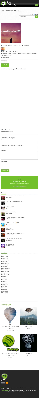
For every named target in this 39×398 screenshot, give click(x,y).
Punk (4, 283)
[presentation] (11, 165)
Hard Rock (5, 271)
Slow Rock (9, 228)
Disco (4, 266)
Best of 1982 (28, 326)
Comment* (3, 150)
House (5, 276)
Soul (4, 289)
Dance (19, 53)
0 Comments (25, 45)
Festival (28, 53)
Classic (9, 53)
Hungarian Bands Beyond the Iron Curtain (16, 233)
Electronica (24, 53)
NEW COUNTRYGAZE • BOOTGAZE (15, 201)
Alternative (5, 53)
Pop (2, 55)
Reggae (5, 55)
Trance (5, 292)
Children (5, 256)
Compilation (14, 53)
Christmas (5, 260)
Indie (4, 278)
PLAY (5, 65)
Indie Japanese (10, 206)
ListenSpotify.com (5, 390)
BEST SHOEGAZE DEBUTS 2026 (14, 238)
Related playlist (6, 57)
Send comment (5, 170)
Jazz (4, 279)
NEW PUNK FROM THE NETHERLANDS (16, 196)
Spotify (2, 387)
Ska (4, 287)
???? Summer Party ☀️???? (13, 222)
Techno (5, 291)
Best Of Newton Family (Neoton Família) (15, 217)
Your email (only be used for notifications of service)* (12, 145)
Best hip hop (28, 354)
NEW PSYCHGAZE (11, 212)
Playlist (36, 14)
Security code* (4, 161)
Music (31, 14)
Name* (2, 139)
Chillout (5, 258)
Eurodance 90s (11, 244)
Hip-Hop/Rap (34, 53)
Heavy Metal (6, 273)
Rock (10, 55)
